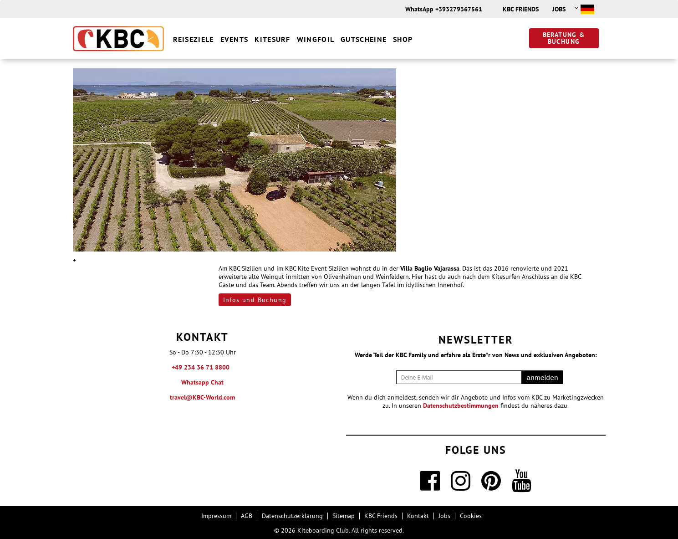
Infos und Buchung (255, 300)
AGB (246, 516)
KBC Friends (521, 9)
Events (234, 39)
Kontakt (418, 516)
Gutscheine (364, 39)
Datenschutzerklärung (292, 516)
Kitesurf (272, 39)
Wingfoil (315, 39)
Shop (403, 39)
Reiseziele (193, 39)
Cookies (471, 516)
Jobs (559, 9)
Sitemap (343, 516)
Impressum (216, 516)
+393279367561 (458, 9)
